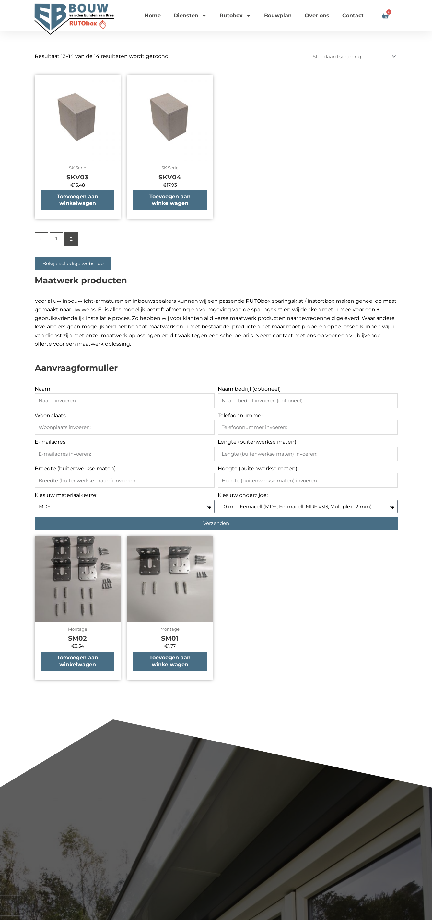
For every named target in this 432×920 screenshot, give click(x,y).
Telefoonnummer (240, 416)
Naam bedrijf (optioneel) (249, 390)
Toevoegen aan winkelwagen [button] (77, 200)
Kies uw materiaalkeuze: (66, 496)
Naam (42, 390)
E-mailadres (50, 443)
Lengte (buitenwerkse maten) (257, 443)
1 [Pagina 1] (57, 240)
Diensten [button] (190, 15)
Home (153, 15)
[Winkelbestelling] (350, 56)
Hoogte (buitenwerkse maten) (257, 470)
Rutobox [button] (235, 15)
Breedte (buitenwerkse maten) (75, 470)
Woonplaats (50, 416)
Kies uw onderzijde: (243, 496)
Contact (353, 15)
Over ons (317, 15)
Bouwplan (278, 15)
